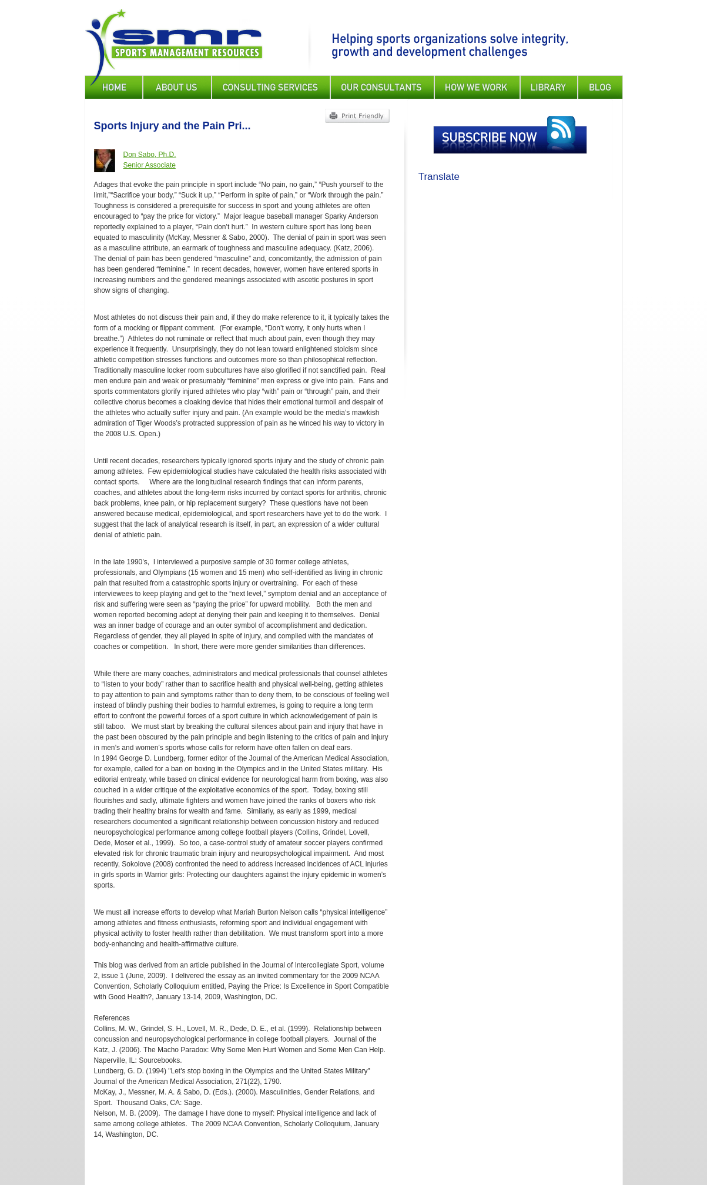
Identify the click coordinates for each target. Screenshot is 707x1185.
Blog (600, 87)
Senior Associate (149, 165)
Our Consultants (382, 87)
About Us (177, 87)
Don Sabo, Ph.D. (149, 154)
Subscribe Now (510, 135)
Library (549, 87)
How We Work (477, 87)
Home (114, 87)
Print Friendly (357, 116)
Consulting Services (271, 87)
